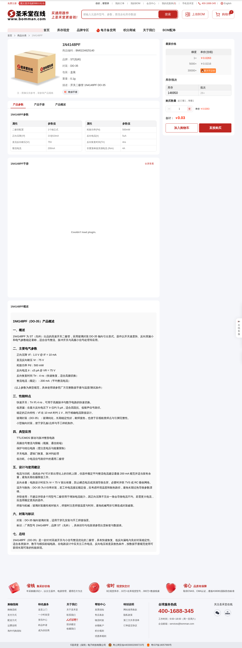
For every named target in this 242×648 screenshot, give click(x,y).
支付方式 (12, 615)
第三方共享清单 (131, 620)
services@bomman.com (182, 623)
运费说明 (12, 625)
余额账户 (99, 625)
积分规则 (99, 630)
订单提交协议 (130, 625)
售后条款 (99, 615)
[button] (72, 629)
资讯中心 (42, 620)
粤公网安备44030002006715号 (128, 645)
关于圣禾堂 (72, 609)
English (226, 3)
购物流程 (12, 609)
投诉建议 (71, 624)
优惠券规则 (100, 636)
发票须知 (99, 609)
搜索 (168, 14)
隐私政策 (128, 615)
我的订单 (119, 3)
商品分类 (21, 35)
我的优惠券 (169, 3)
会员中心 (151, 3)
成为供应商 (44, 630)
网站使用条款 (130, 609)
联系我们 (71, 615)
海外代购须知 (14, 630)
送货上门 (42, 609)
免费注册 (12, 3)
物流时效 (99, 620)
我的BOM (135, 3)
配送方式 (12, 620)
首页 (10, 35)
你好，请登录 (102, 3)
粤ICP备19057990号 (161, 645)
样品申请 (42, 625)
